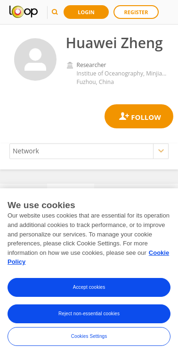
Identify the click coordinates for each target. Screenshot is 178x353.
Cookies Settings (89, 339)
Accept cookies (89, 290)
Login (86, 12)
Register (136, 12)
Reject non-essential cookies (89, 316)
